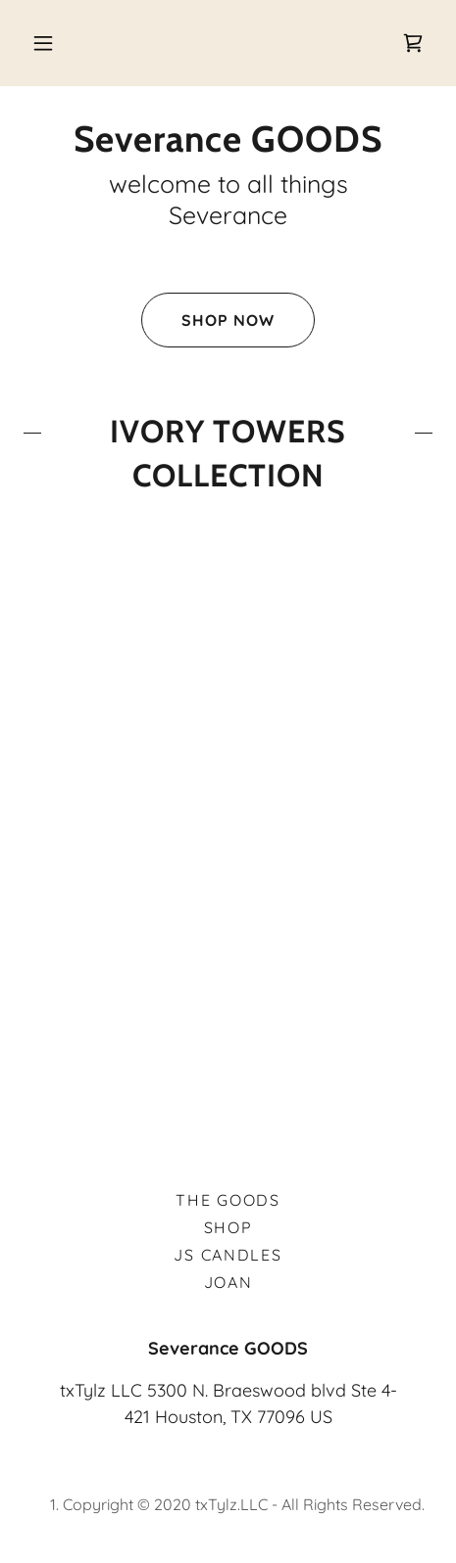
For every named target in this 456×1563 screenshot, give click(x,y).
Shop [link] (228, 1227)
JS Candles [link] (227, 1254)
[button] (43, 43)
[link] (412, 43)
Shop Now (208, 320)
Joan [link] (228, 1282)
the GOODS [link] (227, 1200)
